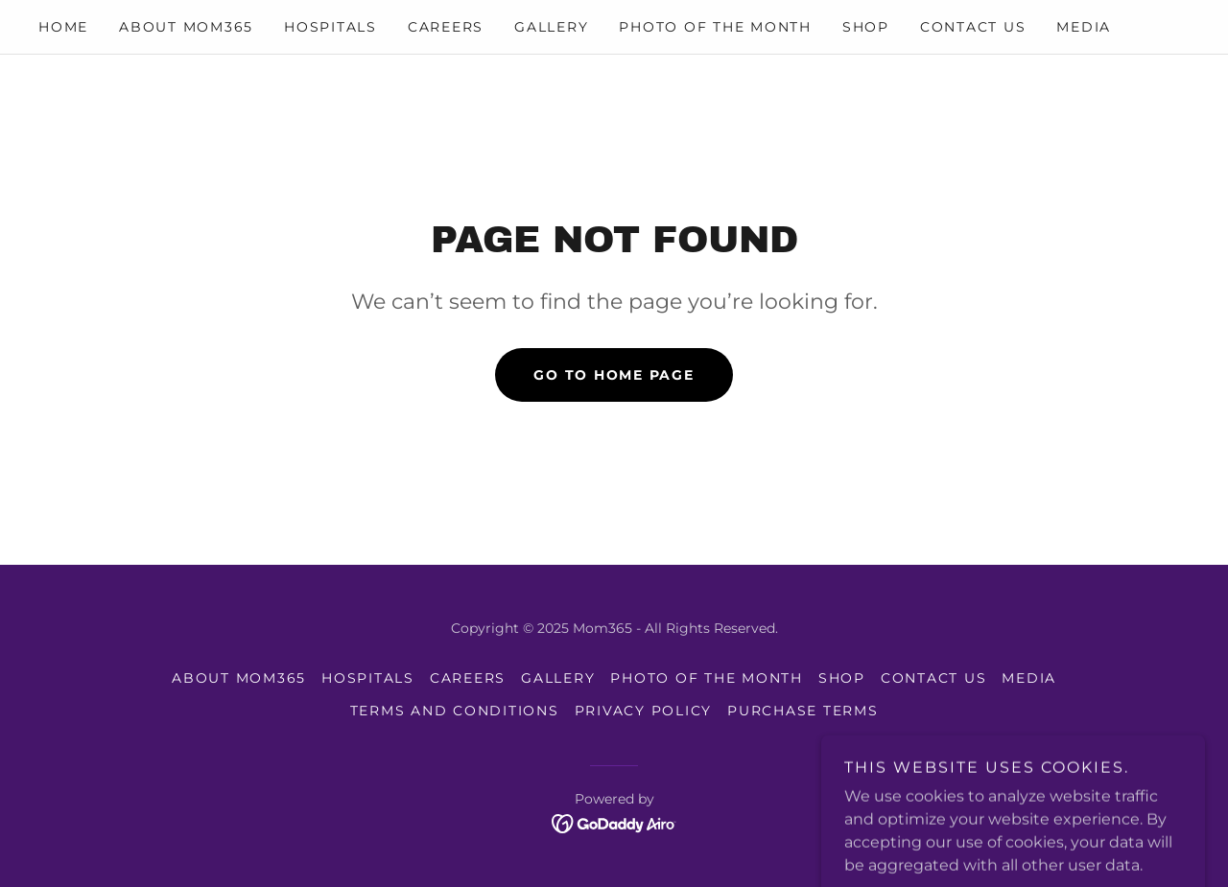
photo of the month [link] (715, 26)
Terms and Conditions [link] (454, 710)
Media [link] (1083, 26)
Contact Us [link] (973, 26)
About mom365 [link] (186, 26)
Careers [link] (446, 26)
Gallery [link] (551, 26)
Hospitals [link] (330, 26)
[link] (614, 822)
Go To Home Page (613, 375)
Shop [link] (865, 26)
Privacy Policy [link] (644, 710)
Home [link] (63, 26)
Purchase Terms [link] (803, 710)
